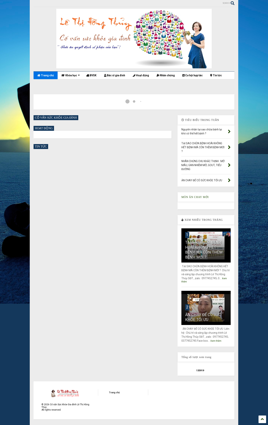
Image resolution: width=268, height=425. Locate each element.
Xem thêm (215, 341)
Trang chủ (45, 75)
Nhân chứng (166, 75)
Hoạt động (141, 75)
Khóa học (70, 75)
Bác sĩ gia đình (114, 75)
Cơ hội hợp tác (192, 75)
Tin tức (216, 75)
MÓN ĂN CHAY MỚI (195, 197)
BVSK (91, 75)
